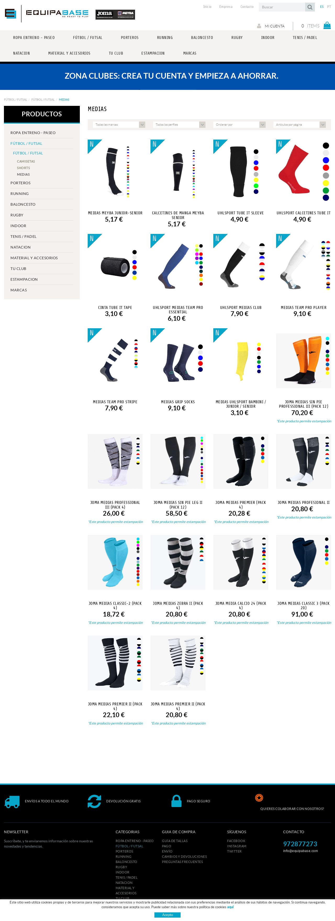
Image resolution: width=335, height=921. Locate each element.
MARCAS (18, 290)
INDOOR (18, 226)
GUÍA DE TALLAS (174, 841)
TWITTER (234, 851)
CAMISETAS (26, 161)
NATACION (20, 247)
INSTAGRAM (237, 846)
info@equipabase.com (300, 851)
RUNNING (19, 194)
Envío (167, 851)
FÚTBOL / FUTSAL (15, 99)
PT (329, 6)
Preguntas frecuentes (182, 862)
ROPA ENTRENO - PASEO (32, 133)
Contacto (247, 7)
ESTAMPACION (24, 279)
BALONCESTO (22, 204)
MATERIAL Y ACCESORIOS (34, 258)
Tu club (18, 269)
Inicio (207, 7)
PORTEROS (20, 183)
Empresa (226, 7)
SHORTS (23, 168)
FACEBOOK (236, 841)
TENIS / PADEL (23, 236)
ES (322, 6)
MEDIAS (23, 174)
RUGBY (17, 215)
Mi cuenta (270, 25)
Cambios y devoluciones (184, 856)
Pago (166, 846)
